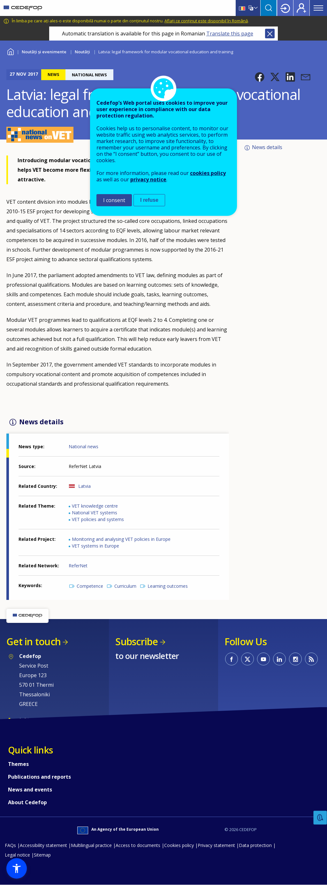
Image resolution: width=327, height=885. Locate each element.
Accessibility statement (43, 845)
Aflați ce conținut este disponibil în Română (206, 21)
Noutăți (82, 52)
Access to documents (138, 845)
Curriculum (125, 586)
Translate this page (229, 33)
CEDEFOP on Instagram (295, 659)
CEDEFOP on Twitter (247, 659)
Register (301, 8)
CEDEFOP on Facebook (231, 659)
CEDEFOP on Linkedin (279, 659)
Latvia (84, 486)
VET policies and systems (98, 519)
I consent (114, 200)
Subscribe (136, 641)
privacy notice (148, 179)
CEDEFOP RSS (311, 659)
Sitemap (42, 855)
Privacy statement (216, 845)
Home (10, 51)
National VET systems (94, 513)
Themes (18, 764)
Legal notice (17, 855)
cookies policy (208, 173)
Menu (318, 8)
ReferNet (78, 566)
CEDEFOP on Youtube (263, 659)
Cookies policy (179, 845)
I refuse (149, 200)
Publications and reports (39, 776)
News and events (30, 789)
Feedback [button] (320, 818)
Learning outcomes (168, 586)
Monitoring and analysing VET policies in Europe (121, 539)
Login (285, 8)
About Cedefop (27, 802)
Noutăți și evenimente (44, 52)
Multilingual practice (91, 845)
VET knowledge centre (95, 506)
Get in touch (33, 641)
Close (270, 33)
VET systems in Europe (95, 546)
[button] (259, 77)
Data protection (255, 845)
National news (83, 446)
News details (267, 147)
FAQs (10, 845)
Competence (90, 586)
